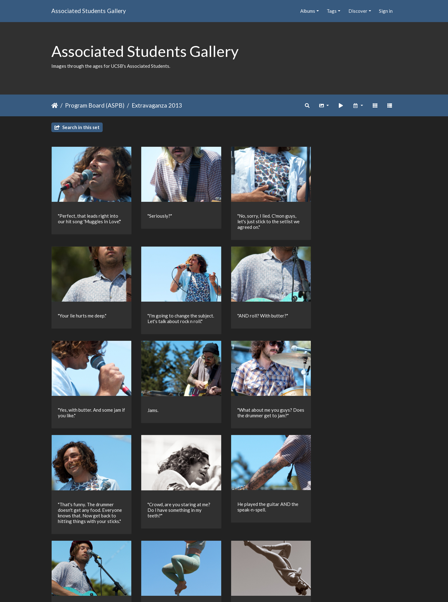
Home (54, 105)
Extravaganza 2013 (157, 105)
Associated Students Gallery (88, 10)
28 (268, 566)
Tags (332, 11)
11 (244, 566)
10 (231, 566)
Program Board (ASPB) (94, 105)
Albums (307, 11)
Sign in (386, 11)
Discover (357, 11)
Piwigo (237, 589)
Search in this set (77, 127)
